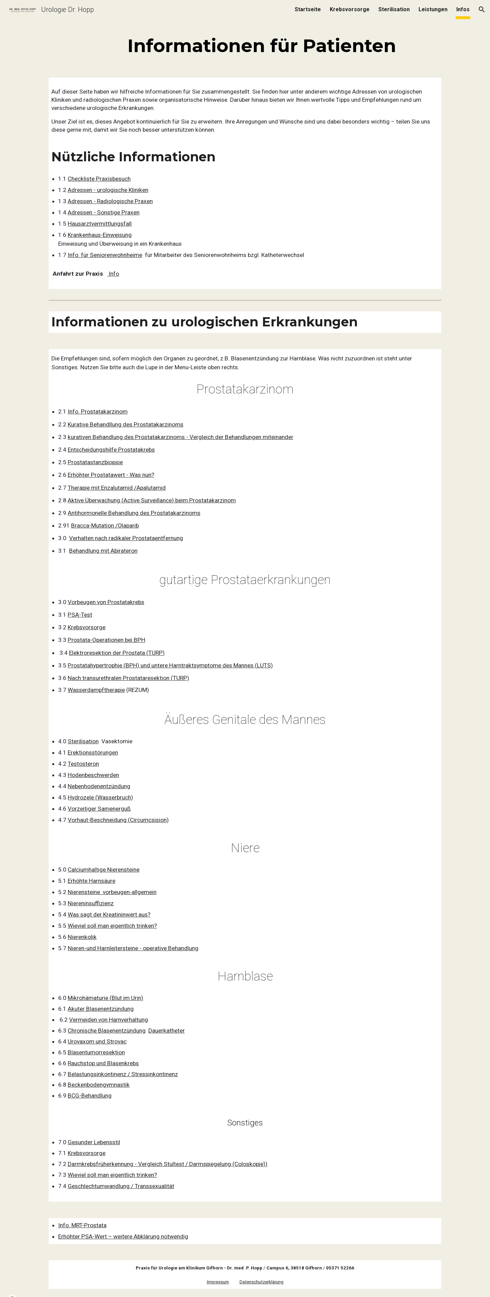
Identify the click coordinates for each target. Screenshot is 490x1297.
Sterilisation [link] (394, 9)
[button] (482, 9)
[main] (261, 45)
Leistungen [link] (433, 9)
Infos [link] (463, 9)
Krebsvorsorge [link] (350, 9)
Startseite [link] (308, 9)
